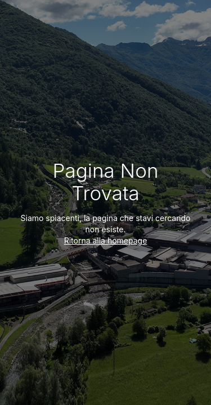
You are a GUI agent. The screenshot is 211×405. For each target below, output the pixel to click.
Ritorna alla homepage (105, 240)
